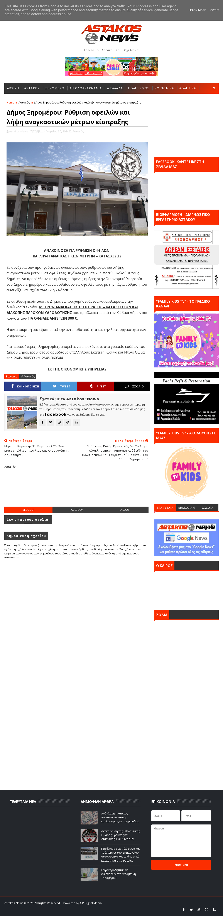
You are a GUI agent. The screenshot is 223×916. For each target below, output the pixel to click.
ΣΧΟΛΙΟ (134, 386)
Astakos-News (14, 903)
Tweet (61, 386)
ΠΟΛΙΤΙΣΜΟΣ (138, 88)
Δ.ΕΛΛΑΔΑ (115, 88)
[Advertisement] (83, 491)
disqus (124, 510)
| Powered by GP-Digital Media (81, 903)
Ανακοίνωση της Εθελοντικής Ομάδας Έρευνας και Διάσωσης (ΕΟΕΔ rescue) (120, 835)
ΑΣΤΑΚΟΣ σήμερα (186, 589)
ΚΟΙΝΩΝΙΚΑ (164, 88)
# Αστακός (28, 376)
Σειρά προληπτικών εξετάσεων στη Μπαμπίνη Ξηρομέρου (118, 874)
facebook (76, 510)
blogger (28, 510)
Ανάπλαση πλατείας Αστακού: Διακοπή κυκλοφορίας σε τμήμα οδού (120, 817)
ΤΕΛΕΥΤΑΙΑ (165, 508)
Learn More (197, 10)
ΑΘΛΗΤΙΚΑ (187, 88)
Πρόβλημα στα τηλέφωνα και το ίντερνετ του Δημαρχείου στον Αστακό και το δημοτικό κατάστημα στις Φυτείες (120, 855)
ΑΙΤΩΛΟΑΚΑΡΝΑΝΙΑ (85, 88)
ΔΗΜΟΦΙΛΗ (186, 508)
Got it (214, 10)
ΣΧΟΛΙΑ (208, 508)
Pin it (98, 386)
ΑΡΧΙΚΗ (13, 88)
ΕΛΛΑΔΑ (13, 99)
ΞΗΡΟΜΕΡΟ (54, 88)
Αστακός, (78, 131)
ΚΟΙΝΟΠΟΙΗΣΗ (25, 386)
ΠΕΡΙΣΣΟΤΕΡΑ (36, 99)
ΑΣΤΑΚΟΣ (32, 88)
